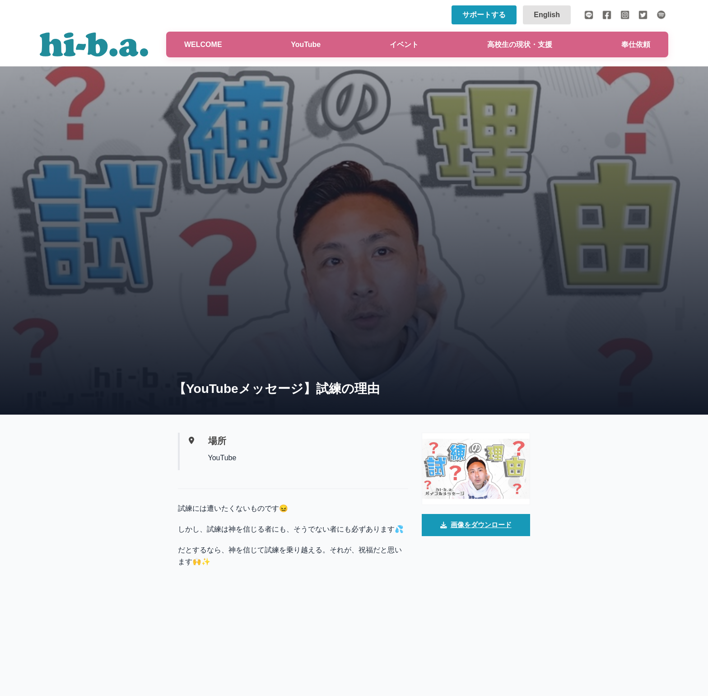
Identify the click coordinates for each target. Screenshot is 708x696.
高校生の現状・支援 (519, 44)
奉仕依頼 (635, 44)
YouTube (306, 44)
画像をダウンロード (476, 525)
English (547, 15)
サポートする (484, 15)
